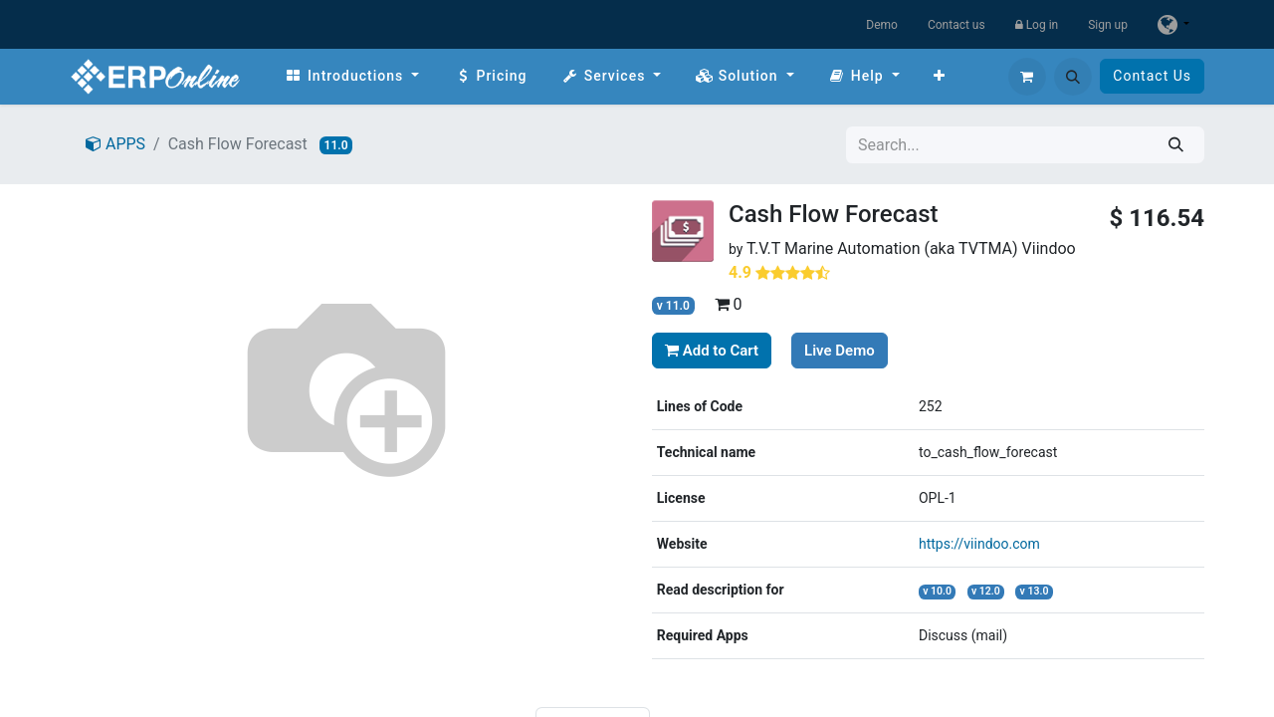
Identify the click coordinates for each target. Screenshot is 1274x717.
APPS (115, 143)
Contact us (956, 25)
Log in (1037, 25)
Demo (882, 25)
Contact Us (1152, 76)
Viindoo (1049, 248)
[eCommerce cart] (1027, 77)
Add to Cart (711, 350)
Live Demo (839, 350)
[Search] (1176, 144)
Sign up (1108, 25)
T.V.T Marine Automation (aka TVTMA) (882, 248)
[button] (1073, 77)
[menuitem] (352, 76)
